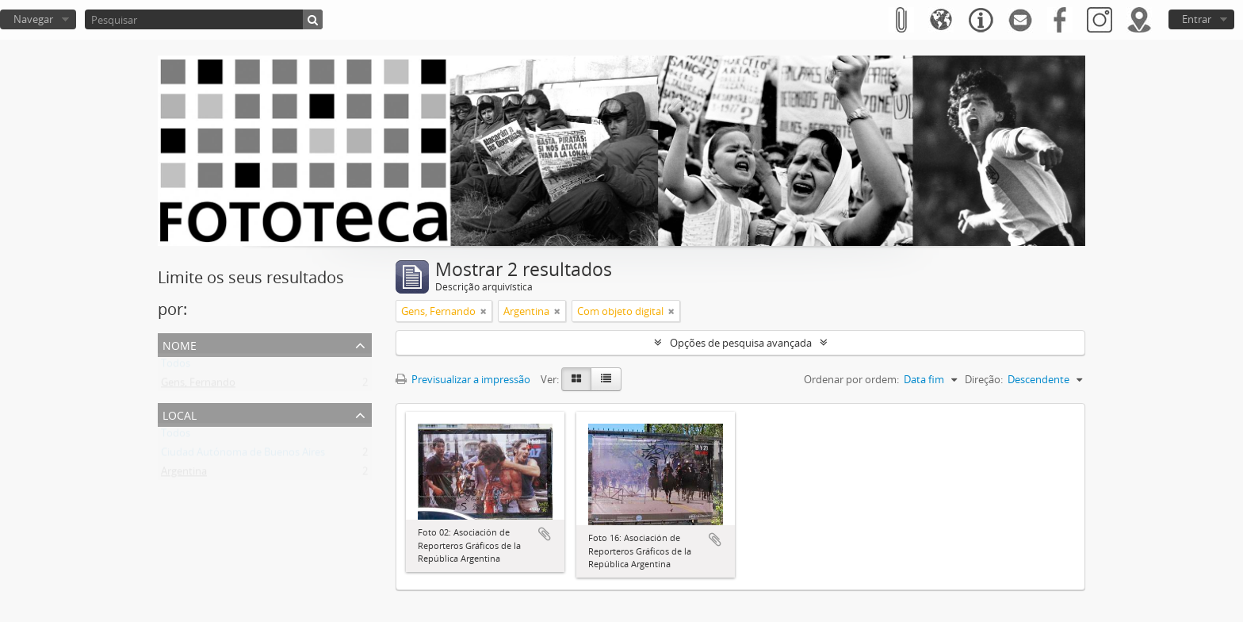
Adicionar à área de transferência (545, 534)
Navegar (33, 19)
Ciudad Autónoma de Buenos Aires (243, 455)
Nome (180, 344)
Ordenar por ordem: (851, 379)
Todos (175, 366)
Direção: (984, 379)
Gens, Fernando (198, 385)
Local (180, 413)
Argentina (184, 474)
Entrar (1196, 19)
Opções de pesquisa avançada (741, 343)
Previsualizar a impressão (463, 379)
